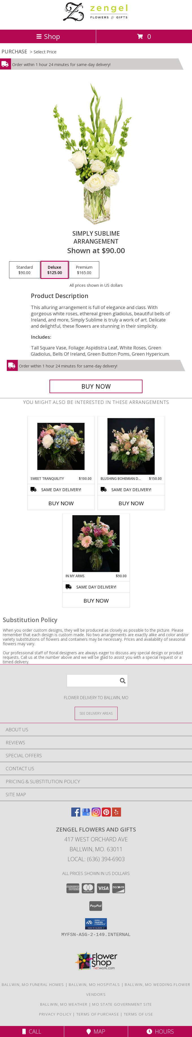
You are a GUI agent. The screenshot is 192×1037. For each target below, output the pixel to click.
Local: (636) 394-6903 (96, 859)
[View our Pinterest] (106, 814)
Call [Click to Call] (31, 1031)
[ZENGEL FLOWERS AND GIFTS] (96, 21)
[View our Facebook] (75, 814)
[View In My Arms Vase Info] (96, 543)
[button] (96, 923)
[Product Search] (97, 680)
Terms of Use (138, 1014)
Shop (48, 36)
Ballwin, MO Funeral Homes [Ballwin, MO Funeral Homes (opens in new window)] (33, 984)
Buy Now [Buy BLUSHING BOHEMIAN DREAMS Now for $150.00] (131, 503)
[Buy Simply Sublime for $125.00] (96, 386)
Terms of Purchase (97, 1014)
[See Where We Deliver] (96, 713)
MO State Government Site (122, 1004)
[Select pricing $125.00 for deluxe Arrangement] (54, 270)
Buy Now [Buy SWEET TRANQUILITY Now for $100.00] (61, 503)
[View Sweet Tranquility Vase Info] (61, 446)
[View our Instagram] (96, 814)
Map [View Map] (96, 1031)
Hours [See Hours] (160, 1031)
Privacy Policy (55, 1014)
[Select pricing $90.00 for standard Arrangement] (24, 270)
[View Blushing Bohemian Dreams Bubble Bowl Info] (131, 446)
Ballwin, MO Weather (64, 1004)
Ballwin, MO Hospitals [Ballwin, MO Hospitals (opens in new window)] (94, 984)
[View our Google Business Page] (85, 814)
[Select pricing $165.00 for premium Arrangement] (84, 270)
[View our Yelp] (116, 814)
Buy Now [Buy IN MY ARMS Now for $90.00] (96, 600)
